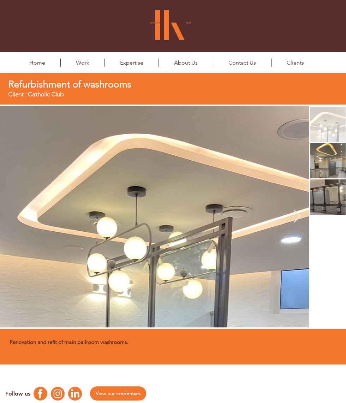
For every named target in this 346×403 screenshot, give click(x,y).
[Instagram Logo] (58, 394)
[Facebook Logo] (40, 394)
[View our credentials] (118, 393)
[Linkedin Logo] (75, 394)
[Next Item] (297, 217)
